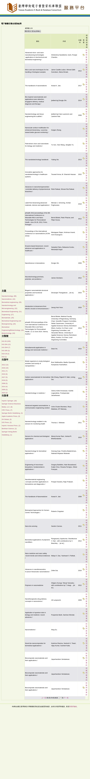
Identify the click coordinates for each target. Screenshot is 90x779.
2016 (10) (5, 368)
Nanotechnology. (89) (9, 296)
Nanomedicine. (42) (8, 299)
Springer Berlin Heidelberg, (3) (12, 413)
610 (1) (4, 357)
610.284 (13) (6, 344)
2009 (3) (5, 389)
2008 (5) (5, 383)
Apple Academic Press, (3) (11, 416)
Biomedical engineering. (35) (11, 302)
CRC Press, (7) (7, 410)
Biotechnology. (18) (8, 333)
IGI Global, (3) (6, 419)
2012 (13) (5, 365)
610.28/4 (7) (6, 347)
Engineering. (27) (8, 314)
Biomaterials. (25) (8, 318)
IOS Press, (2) (6, 422)
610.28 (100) (6, 341)
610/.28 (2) (5, 354)
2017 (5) (5, 377)
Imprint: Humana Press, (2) (11, 425)
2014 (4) (5, 386)
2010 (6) (5, 374)
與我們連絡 (73, 706)
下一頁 (66, 698)
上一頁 (43, 698)
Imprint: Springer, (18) (9, 401)
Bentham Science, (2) (9, 428)
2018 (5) (5, 380)
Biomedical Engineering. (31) (12, 311)
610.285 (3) (6, 350)
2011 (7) (5, 371)
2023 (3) (5, 393)
